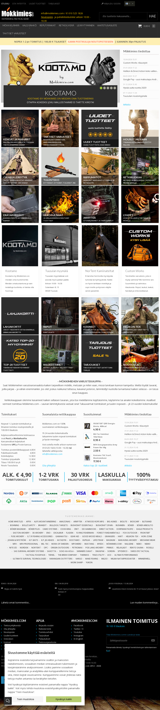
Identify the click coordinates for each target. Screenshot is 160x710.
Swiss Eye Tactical (140, 551)
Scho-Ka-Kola (66, 551)
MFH (15, 543)
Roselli (150, 547)
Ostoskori (8, 638)
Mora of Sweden (60, 543)
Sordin (111, 551)
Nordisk (24, 547)
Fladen (69, 532)
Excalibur (58, 532)
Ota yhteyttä (19, 3)
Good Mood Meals (92, 536)
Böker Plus (34, 529)
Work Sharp (77, 562)
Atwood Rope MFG (94, 521)
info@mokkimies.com (52, 454)
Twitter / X (78, 629)
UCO (109, 555)
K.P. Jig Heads (47, 540)
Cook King (65, 529)
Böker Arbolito (145, 525)
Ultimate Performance (126, 555)
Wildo (104, 558)
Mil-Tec (45, 543)
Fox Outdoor (130, 532)
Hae (152, 16)
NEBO (139, 543)
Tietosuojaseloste (47, 642)
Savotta (51, 551)
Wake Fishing (91, 558)
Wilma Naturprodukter (123, 558)
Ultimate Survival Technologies (29, 558)
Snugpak (99, 551)
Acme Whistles (15, 521)
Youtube (78, 632)
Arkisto (127, 104)
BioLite (123, 521)
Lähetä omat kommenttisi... (15, 602)
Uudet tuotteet (37, 3)
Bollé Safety (28, 525)
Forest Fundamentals (108, 532)
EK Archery (38, 532)
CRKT (76, 529)
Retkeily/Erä (66, 25)
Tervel (51, 555)
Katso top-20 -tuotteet (95, 465)
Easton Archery (21, 532)
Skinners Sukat (84, 551)
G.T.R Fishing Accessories (40, 536)
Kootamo (74, 540)
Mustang (89, 543)
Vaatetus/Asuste (107, 25)
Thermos (84, 555)
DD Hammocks (89, 529)
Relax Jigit (122, 547)
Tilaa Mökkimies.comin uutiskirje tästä (123, 634)
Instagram (78, 635)
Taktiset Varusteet (14, 33)
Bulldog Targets (59, 525)
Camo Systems (50, 529)
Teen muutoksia (25, 699)
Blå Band (147, 521)
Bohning (14, 525)
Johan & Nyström (17, 540)
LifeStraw (98, 540)
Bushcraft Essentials (82, 525)
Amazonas (64, 521)
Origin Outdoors (60, 547)
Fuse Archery (17, 536)
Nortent (36, 547)
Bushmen (120, 525)
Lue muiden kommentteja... (144, 602)
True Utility (98, 555)
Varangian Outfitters (60, 558)
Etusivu (5, 3)
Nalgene (129, 543)
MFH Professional (29, 543)
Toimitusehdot (46, 632)
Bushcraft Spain (104, 525)
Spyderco (122, 551)
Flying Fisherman (85, 532)
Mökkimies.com (114, 543)
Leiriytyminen (85, 25)
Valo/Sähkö (29, 25)
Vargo (79, 558)
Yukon (89, 562)
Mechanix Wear (147, 540)
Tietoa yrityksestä (12, 625)
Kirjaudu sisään (112, 3)
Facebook (78, 625)
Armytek (77, 521)
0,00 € (149, 26)
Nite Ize (13, 547)
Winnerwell (144, 558)
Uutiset (7, 642)
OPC (46, 547)
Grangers (110, 536)
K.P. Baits (33, 540)
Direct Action (106, 529)
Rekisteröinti (45, 629)
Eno (48, 532)
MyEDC (100, 543)
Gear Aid (74, 536)
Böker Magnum (18, 529)
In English (78, 638)
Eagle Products (144, 529)
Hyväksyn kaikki (64, 699)
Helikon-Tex (132, 536)
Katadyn (61, 540)
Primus (110, 547)
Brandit (42, 525)
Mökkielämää (11, 25)
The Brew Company (67, 555)
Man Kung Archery (127, 540)
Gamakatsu (61, 536)
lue (108, 650)
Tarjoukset (54, 3)
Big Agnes (112, 521)
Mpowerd (76, 543)
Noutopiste (47, 17)
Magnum (110, 540)
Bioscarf (134, 521)
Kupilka (86, 540)
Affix (28, 521)
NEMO (147, 543)
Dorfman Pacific (125, 529)
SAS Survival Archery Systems (29, 551)
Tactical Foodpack (35, 555)
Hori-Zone (146, 536)
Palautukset (44, 638)
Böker (131, 525)
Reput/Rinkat (48, 25)
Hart (120, 536)
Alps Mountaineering (45, 521)
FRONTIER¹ (145, 532)
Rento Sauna (136, 547)
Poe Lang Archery (94, 547)
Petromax (77, 547)
